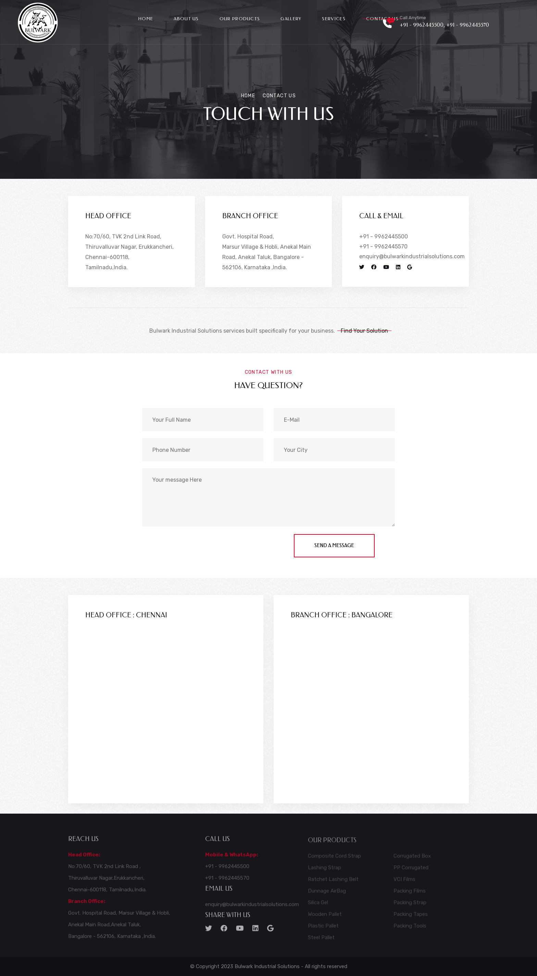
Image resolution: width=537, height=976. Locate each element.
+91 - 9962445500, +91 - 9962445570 (444, 25)
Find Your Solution (364, 331)
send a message (334, 545)
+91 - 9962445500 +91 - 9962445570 (383, 241)
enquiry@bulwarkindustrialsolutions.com (412, 256)
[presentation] (194, 547)
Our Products (240, 18)
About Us (186, 18)
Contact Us (382, 18)
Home (145, 18)
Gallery (290, 18)
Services (333, 18)
